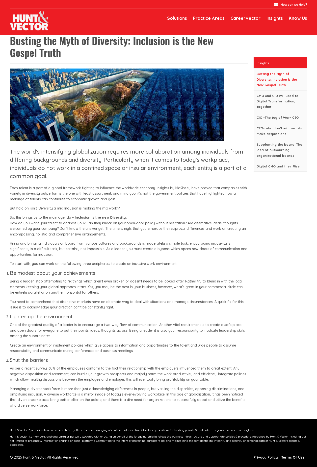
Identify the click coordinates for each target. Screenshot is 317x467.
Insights (274, 18)
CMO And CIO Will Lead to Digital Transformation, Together (277, 101)
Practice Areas (209, 18)
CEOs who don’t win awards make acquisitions (279, 131)
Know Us (298, 18)
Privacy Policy (266, 457)
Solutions (177, 18)
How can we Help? (293, 4)
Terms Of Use (293, 457)
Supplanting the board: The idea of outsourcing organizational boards (279, 150)
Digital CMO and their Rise (278, 166)
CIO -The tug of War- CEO (278, 117)
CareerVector (246, 18)
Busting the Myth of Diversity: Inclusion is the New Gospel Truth (277, 79)
